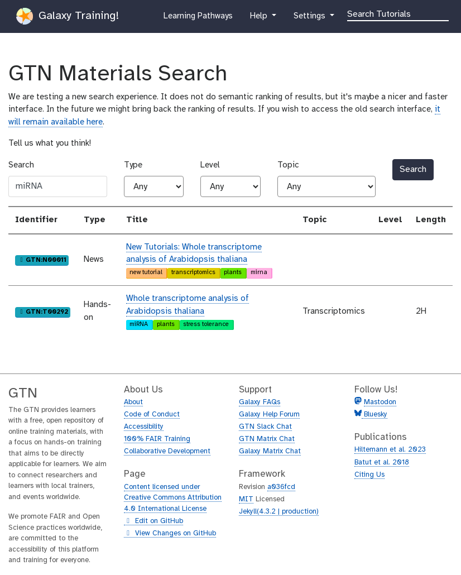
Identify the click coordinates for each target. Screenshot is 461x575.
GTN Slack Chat (265, 426)
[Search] (398, 13)
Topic (288, 165)
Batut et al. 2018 (381, 462)
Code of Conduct (152, 414)
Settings (310, 18)
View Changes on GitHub (170, 534)
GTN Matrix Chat (267, 439)
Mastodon (380, 402)
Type (133, 165)
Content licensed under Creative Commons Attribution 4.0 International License (173, 497)
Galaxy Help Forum (269, 414)
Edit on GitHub (153, 521)
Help (259, 18)
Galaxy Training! (67, 16)
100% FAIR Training (157, 439)
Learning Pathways (198, 18)
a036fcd (281, 487)
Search (21, 165)
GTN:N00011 (42, 259)
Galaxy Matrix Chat (270, 451)
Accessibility (144, 426)
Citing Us (369, 474)
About (133, 402)
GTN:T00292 (43, 311)
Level (210, 165)
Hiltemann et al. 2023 (390, 449)
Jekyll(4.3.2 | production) (279, 511)
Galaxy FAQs (259, 402)
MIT (246, 499)
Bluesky (374, 414)
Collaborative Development (167, 451)
